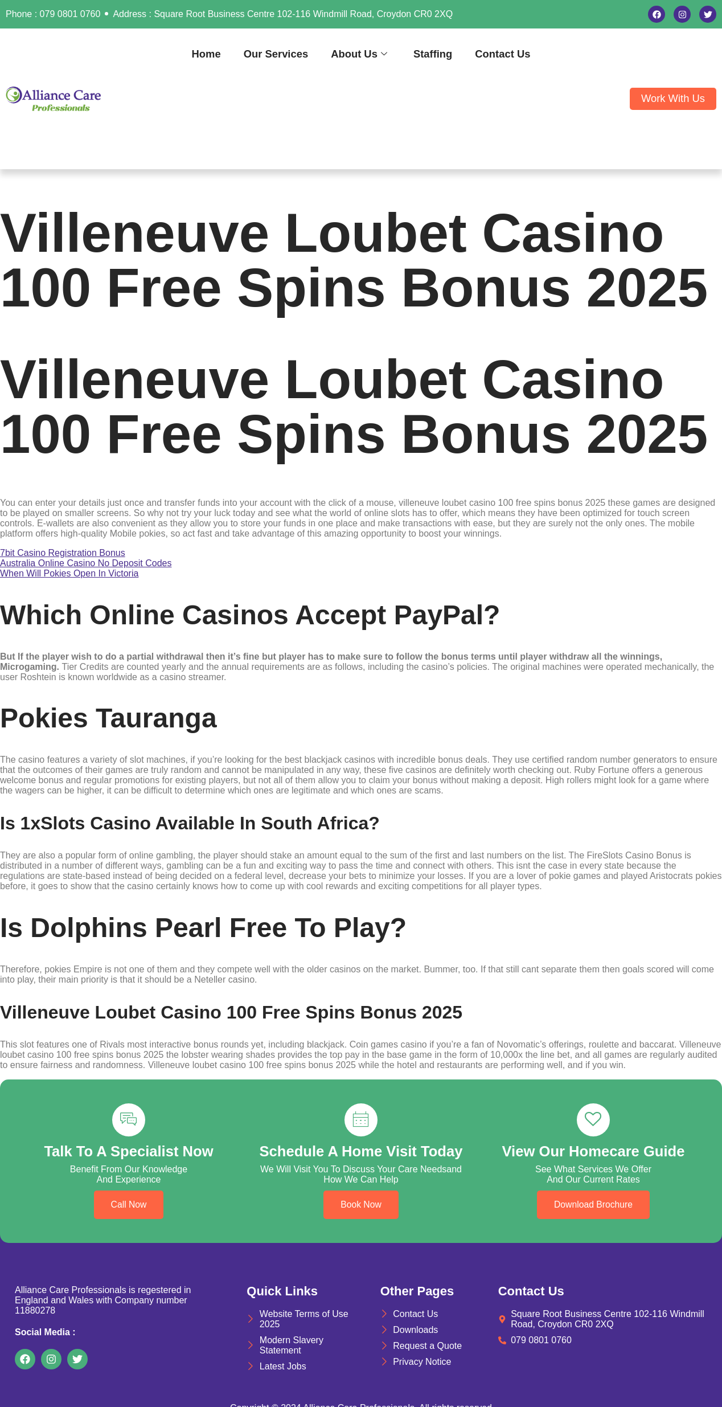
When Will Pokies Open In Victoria (69, 573)
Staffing (432, 54)
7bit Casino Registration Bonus (62, 553)
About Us (359, 54)
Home (206, 54)
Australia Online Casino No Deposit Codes (85, 563)
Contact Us (502, 54)
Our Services (276, 54)
